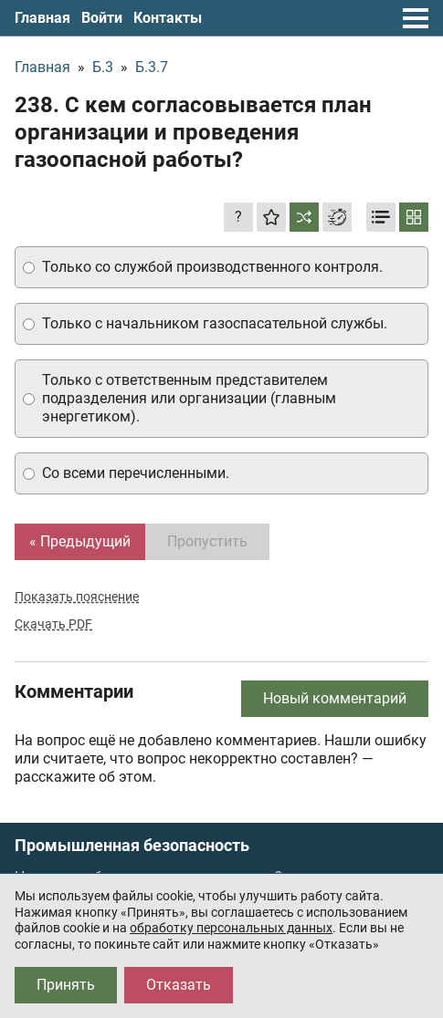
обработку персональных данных (231, 927)
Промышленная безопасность (132, 845)
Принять (66, 984)
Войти (101, 17)
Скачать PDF (53, 624)
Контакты (167, 17)
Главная (42, 17)
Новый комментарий (334, 698)
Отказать (178, 984)
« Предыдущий (80, 541)
